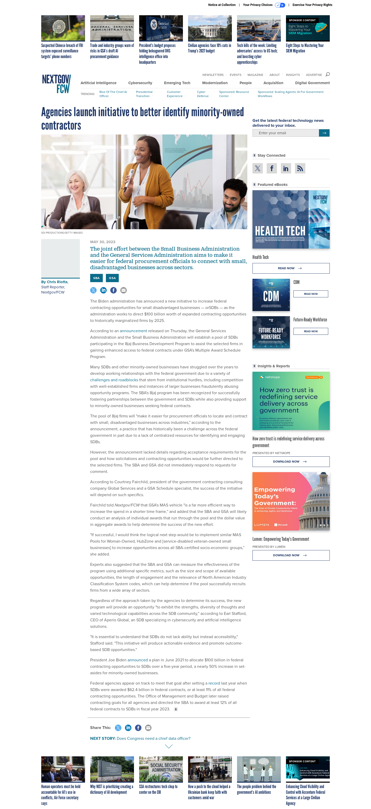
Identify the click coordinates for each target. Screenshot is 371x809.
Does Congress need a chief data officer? (153, 738)
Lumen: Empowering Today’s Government (280, 539)
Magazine (255, 75)
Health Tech (260, 257)
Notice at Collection (221, 5)
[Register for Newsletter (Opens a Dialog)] (324, 133)
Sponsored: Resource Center (234, 94)
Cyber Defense (203, 94)
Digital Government (312, 83)
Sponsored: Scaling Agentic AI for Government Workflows (291, 94)
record (214, 683)
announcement (133, 331)
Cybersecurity (140, 83)
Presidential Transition (144, 94)
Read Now (291, 268)
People (246, 83)
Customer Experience (175, 94)
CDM (296, 282)
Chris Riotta (57, 282)
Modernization (215, 83)
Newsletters (213, 75)
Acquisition (273, 83)
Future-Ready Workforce (310, 319)
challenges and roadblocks (114, 380)
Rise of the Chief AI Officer (113, 94)
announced (138, 660)
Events (235, 75)
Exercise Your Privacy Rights (312, 5)
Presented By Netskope (271, 453)
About (274, 75)
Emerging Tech (177, 83)
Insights (293, 75)
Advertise (314, 75)
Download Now (291, 461)
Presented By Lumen (268, 546)
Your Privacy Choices (264, 5)
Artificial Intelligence (98, 83)
